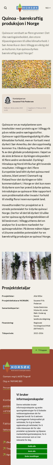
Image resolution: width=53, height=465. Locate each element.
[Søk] (5, 8)
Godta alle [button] (32, 446)
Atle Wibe (38, 296)
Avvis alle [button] (31, 451)
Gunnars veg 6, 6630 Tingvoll (16, 376)
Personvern (8, 387)
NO (48, 8)
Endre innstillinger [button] (32, 456)
